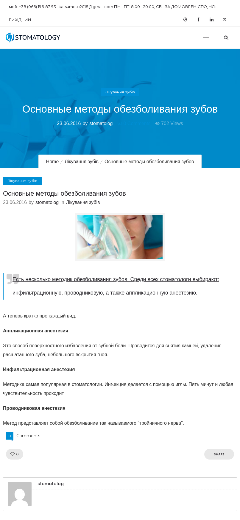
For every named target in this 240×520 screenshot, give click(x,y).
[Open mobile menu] (209, 37)
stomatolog (101, 123)
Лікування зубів (82, 161)
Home (52, 161)
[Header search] (226, 37)
